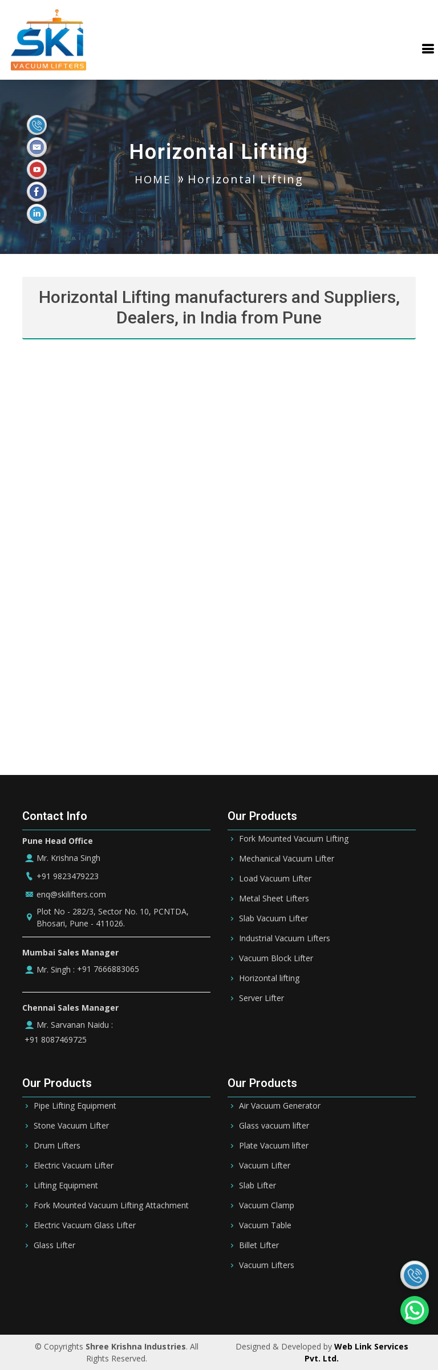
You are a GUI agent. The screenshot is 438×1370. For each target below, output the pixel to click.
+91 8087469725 (54, 1040)
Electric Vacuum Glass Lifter (85, 1225)
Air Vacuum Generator (280, 1106)
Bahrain (148, 1300)
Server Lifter (261, 998)
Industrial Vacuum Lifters (284, 938)
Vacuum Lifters (266, 1265)
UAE (184, 1300)
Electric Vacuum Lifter (73, 1166)
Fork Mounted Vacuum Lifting (293, 839)
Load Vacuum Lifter (275, 879)
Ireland (371, 1300)
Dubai (215, 1300)
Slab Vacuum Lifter (273, 918)
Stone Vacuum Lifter (71, 1126)
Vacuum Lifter (264, 1166)
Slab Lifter (257, 1185)
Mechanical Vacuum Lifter (286, 859)
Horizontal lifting (269, 978)
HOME (153, 179)
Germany (326, 1300)
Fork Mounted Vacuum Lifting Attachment (111, 1205)
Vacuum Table (265, 1225)
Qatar (250, 1300)
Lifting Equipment (66, 1185)
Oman (285, 1300)
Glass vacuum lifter (274, 1126)
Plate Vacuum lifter (274, 1146)
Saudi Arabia (56, 1300)
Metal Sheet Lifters (274, 899)
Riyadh (107, 1300)
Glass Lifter (54, 1245)
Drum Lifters (57, 1146)
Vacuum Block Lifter (276, 958)
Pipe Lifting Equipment (75, 1106)
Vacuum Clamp (266, 1205)
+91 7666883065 (107, 969)
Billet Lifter (259, 1245)
